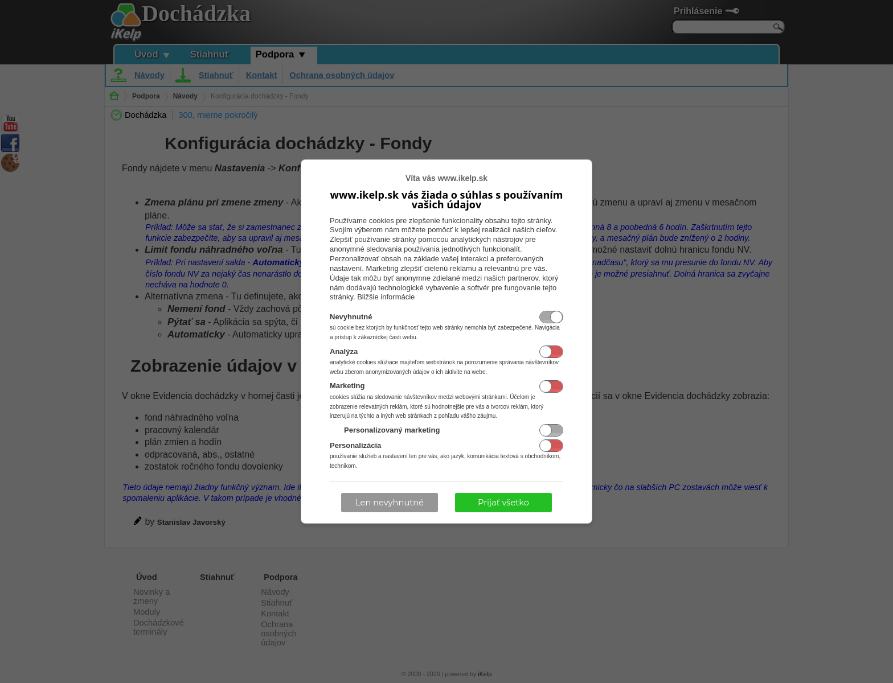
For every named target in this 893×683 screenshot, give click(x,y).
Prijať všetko (503, 502)
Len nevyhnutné (389, 502)
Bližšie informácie (386, 297)
